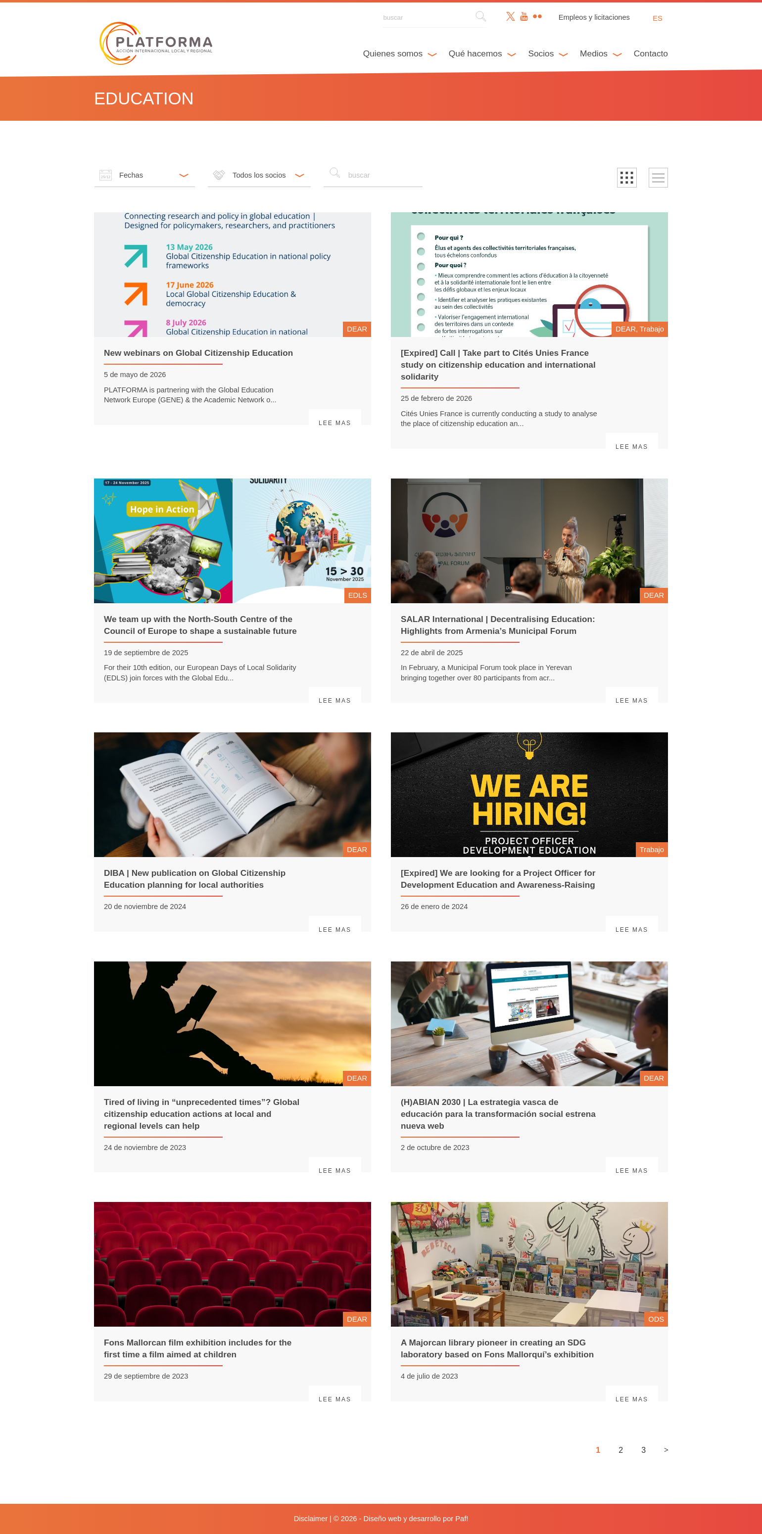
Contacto (651, 53)
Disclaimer (311, 1519)
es (658, 18)
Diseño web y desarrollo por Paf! (416, 1519)
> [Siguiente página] (666, 1449)
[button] (627, 178)
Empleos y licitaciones (594, 17)
